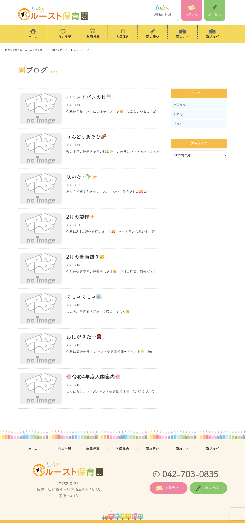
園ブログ (212, 449)
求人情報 (214, 10)
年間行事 (92, 449)
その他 (178, 114)
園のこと (182, 449)
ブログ (178, 124)
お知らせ (179, 104)
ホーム (33, 449)
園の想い (152, 449)
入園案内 (122, 449)
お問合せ (191, 10)
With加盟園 (162, 10)
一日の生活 (62, 449)
